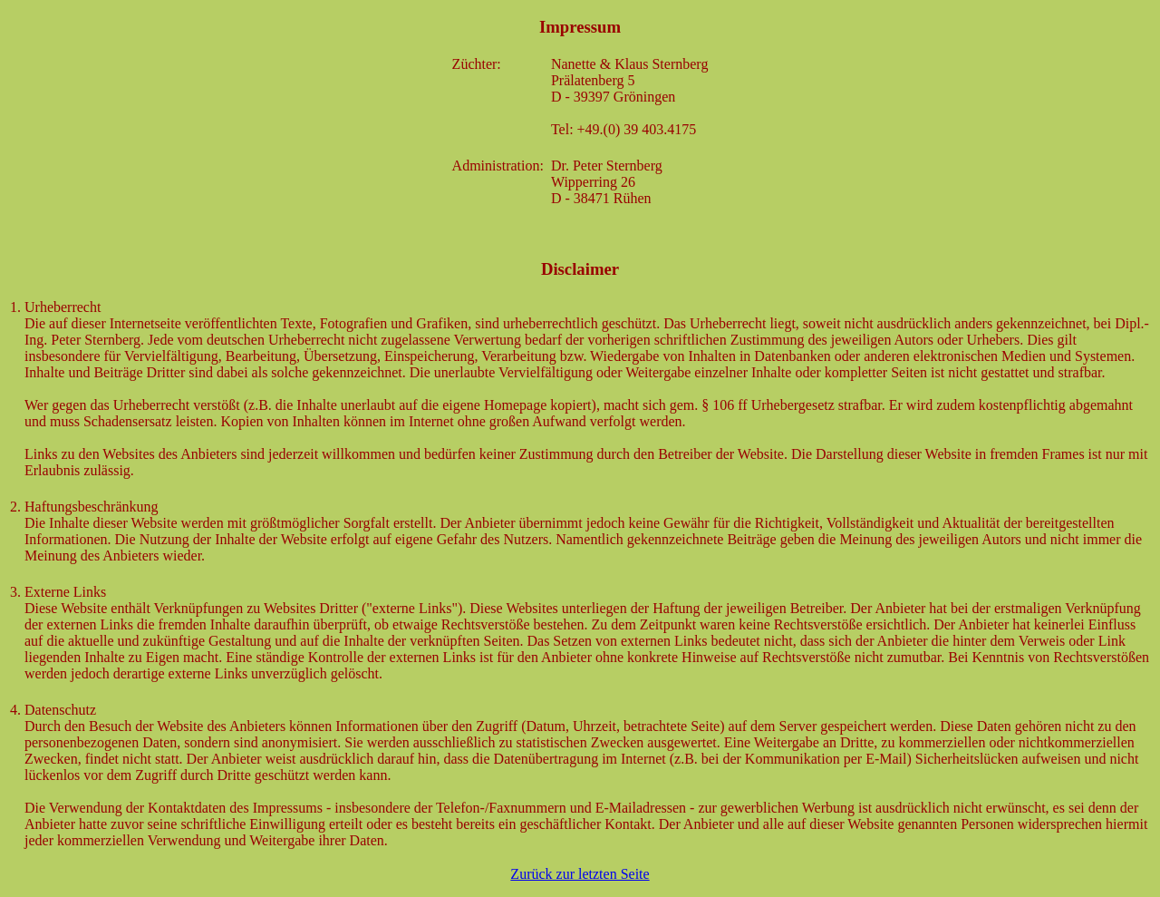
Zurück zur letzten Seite (579, 874)
